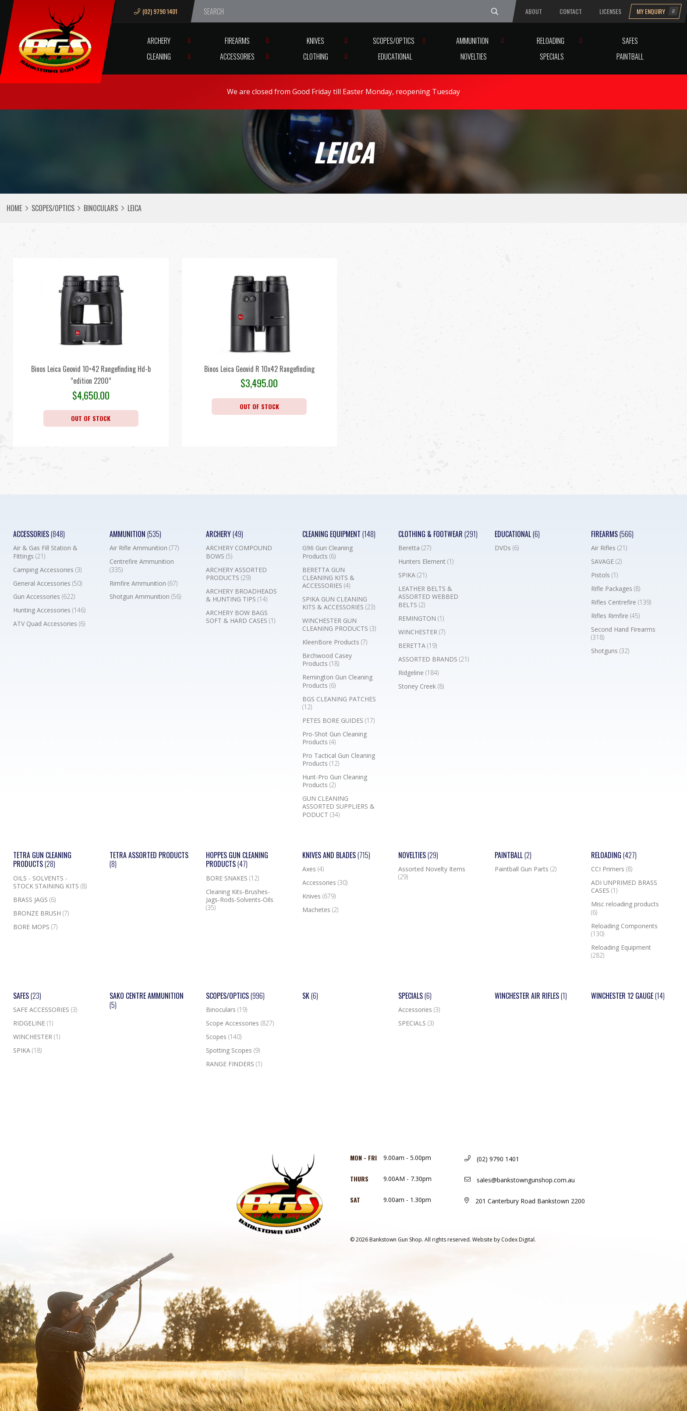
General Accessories (47, 583)
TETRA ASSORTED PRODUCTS (149, 860)
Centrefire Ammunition (142, 565)
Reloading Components (624, 930)
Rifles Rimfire (615, 616)
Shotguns (610, 651)
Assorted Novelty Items (431, 873)
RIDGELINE (33, 1023)
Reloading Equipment (621, 951)
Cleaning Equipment (338, 534)
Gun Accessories (44, 597)
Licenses (610, 11)
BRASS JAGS (34, 900)
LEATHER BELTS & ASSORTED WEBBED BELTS (428, 596)
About (533, 11)
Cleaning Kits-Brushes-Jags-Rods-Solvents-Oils (239, 900)
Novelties (473, 56)
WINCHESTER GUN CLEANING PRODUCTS (339, 625)
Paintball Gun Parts (525, 869)
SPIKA (412, 575)
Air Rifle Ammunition (144, 548)
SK (310, 996)
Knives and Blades (336, 855)
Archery (158, 40)
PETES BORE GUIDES (338, 721)
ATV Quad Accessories (49, 624)
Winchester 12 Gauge (628, 996)
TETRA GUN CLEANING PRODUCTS (42, 860)
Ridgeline (418, 673)
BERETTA (417, 646)
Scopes (223, 1037)
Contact (571, 11)
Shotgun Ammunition (145, 597)
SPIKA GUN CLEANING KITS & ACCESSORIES (338, 603)
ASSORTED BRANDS (433, 659)
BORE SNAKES (232, 878)
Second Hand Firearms (623, 633)
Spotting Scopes (233, 1050)
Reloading (550, 40)
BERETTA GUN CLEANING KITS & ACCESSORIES (328, 578)
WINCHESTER (421, 632)
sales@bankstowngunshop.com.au (519, 1180)
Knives (315, 40)
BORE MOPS (35, 927)
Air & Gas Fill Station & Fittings (45, 552)
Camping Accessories (47, 570)
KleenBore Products (334, 642)
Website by (504, 1239)
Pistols (604, 575)
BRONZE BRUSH (41, 913)
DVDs (507, 548)
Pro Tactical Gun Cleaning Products (338, 759)
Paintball (630, 56)
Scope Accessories (240, 1023)
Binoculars (101, 208)
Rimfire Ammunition (143, 583)
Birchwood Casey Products (327, 660)
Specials (552, 56)
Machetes (320, 910)
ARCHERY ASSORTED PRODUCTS (236, 574)
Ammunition (472, 40)
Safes (630, 40)
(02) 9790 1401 (155, 11)
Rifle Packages (615, 589)
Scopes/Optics (393, 40)
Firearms (237, 40)
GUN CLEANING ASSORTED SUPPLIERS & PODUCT (338, 806)
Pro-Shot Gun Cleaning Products (334, 738)
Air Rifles (609, 548)
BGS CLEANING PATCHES (339, 703)
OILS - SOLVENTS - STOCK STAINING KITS (50, 882)
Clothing (315, 56)
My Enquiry (658, 11)
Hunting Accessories (49, 610)
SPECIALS (416, 1023)
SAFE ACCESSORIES (45, 1010)
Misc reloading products (625, 908)
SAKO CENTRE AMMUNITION (147, 1000)
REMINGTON (421, 618)
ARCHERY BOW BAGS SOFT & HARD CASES (240, 617)
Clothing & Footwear (438, 534)
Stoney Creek (421, 686)
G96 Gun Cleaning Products (327, 552)
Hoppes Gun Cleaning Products (237, 860)
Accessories (237, 56)
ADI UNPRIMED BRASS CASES (624, 887)
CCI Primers (611, 869)
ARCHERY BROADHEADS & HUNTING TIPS (241, 595)
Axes (313, 869)
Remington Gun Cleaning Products (337, 681)
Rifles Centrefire (621, 602)
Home (14, 208)
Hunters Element (425, 562)
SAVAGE (606, 562)
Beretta (414, 548)
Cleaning (159, 56)
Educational (395, 56)
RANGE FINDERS (234, 1064)
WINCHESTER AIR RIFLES (531, 996)
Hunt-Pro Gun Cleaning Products (334, 781)
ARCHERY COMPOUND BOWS (239, 552)
